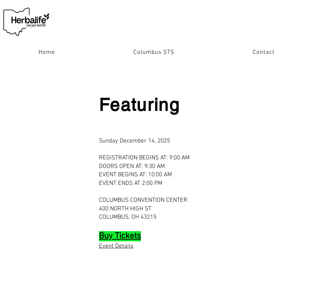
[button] (153, 52)
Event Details (116, 246)
